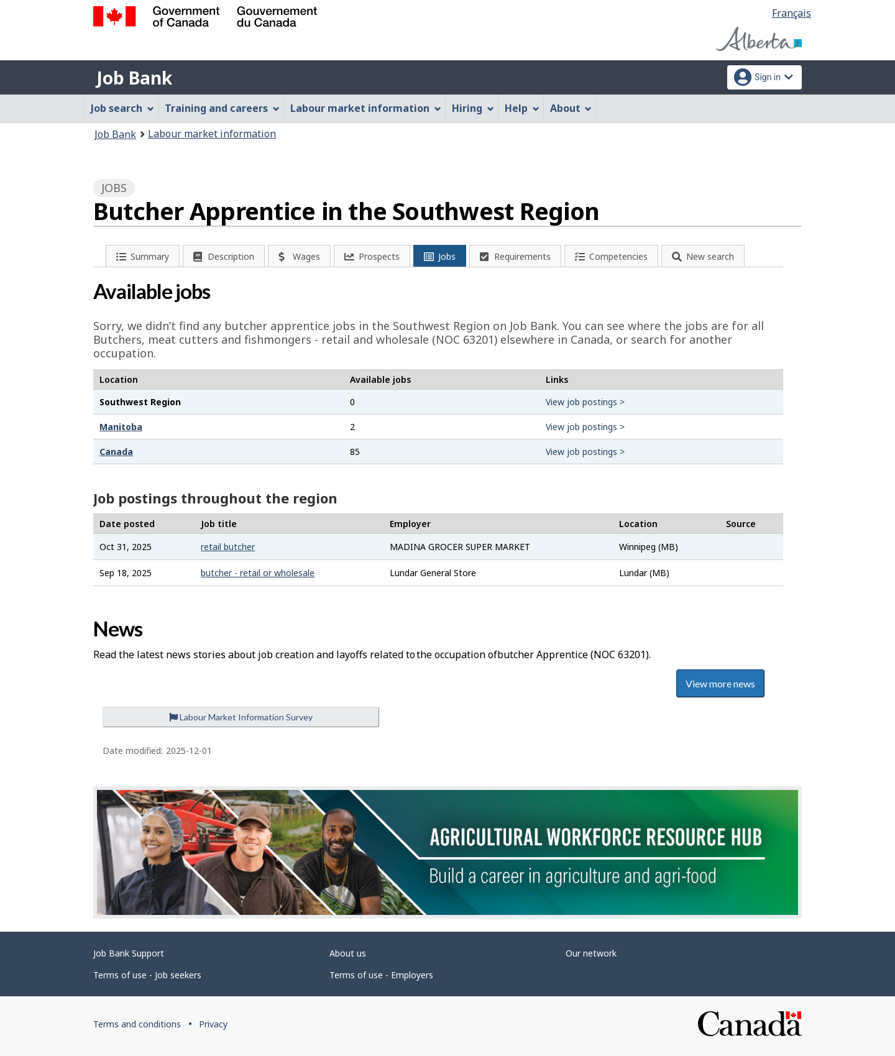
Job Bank (134, 78)
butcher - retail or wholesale (257, 573)
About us (347, 953)
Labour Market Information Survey (241, 717)
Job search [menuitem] (122, 108)
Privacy (213, 1024)
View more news (720, 683)
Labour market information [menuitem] (365, 108)
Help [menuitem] (522, 108)
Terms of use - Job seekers (147, 975)
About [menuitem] (571, 108)
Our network (591, 953)
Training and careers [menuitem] (222, 108)
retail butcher (228, 547)
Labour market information (212, 133)
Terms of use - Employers (381, 975)
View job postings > (585, 402)
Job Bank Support (128, 953)
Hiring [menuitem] (473, 108)
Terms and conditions (137, 1024)
